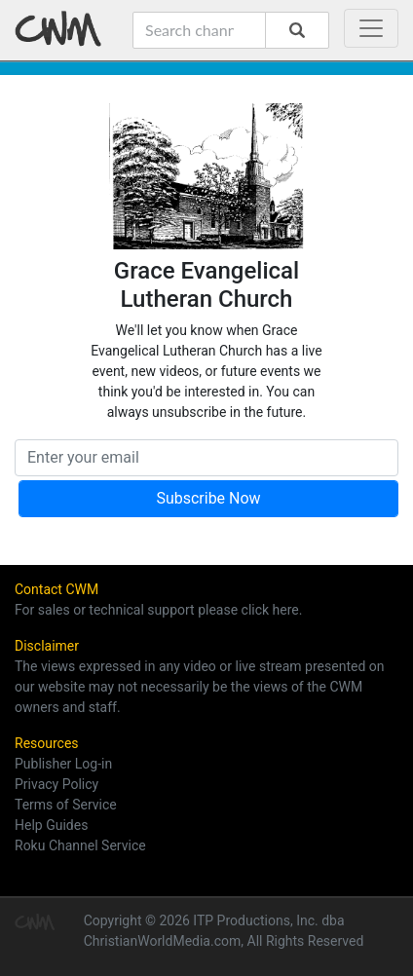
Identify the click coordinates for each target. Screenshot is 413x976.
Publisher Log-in (63, 763)
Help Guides (51, 825)
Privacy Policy (56, 784)
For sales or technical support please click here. (158, 610)
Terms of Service (66, 804)
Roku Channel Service (80, 845)
